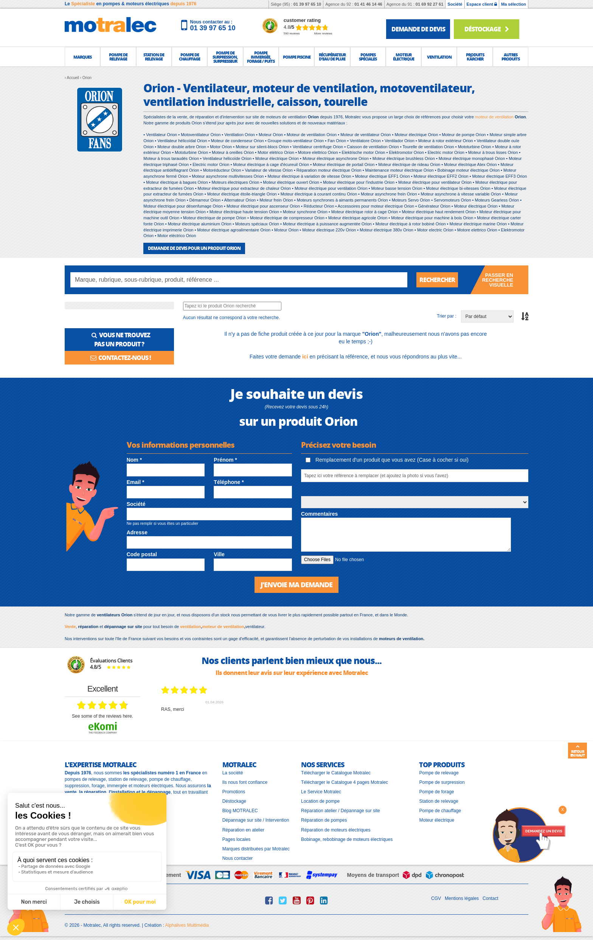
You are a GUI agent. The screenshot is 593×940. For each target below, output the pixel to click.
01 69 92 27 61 (429, 4)
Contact (490, 898)
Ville (219, 554)
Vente (70, 626)
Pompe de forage (436, 791)
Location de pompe (320, 801)
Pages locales (236, 839)
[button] (82, 56)
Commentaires (319, 514)
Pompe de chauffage (440, 810)
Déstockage (486, 29)
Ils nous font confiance (244, 782)
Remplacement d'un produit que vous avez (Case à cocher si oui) (387, 460)
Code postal (142, 554)
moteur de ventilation (494, 117)
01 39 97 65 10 (307, 4)
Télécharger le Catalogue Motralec (336, 773)
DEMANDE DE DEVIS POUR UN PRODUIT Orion (194, 248)
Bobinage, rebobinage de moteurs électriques (347, 839)
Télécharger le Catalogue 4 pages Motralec (344, 782)
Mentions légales (462, 898)
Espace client (482, 4)
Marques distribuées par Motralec (256, 849)
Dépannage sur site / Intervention (255, 820)
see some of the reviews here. (102, 716)
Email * (135, 482)
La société (232, 773)
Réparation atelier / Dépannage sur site (340, 810)
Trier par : (446, 316)
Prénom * (225, 460)
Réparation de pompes (324, 820)
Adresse (137, 532)
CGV (436, 898)
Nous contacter (237, 858)
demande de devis (418, 29)
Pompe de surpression (441, 782)
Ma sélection (513, 4)
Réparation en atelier (243, 830)
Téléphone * (229, 482)
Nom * (134, 460)
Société (454, 4)
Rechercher (437, 279)
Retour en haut (577, 751)
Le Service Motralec (321, 791)
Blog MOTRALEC (240, 810)
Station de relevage (438, 801)
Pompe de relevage (438, 773)
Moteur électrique (436, 820)
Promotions (233, 791)
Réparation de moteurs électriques (335, 830)
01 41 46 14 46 (368, 4)
